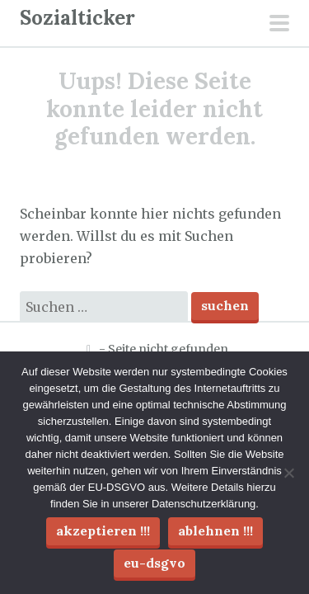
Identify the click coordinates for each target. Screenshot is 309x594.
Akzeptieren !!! (103, 530)
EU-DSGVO (154, 562)
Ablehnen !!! (215, 530)
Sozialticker (77, 18)
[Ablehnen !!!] (288, 472)
